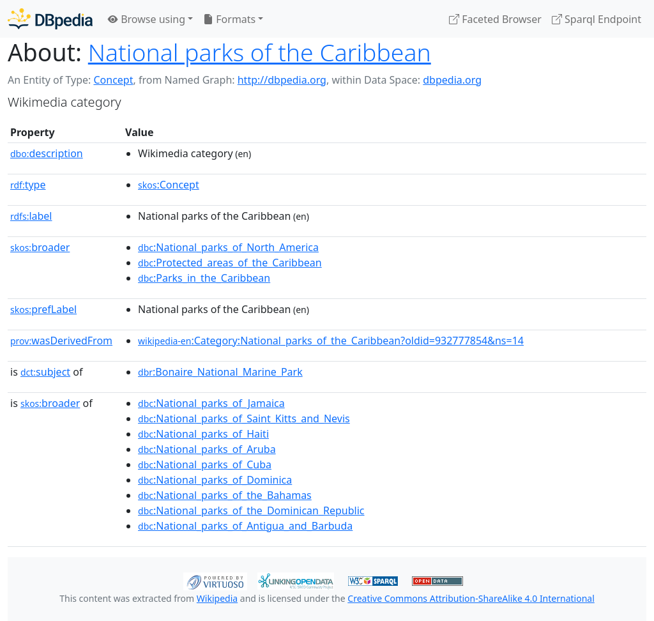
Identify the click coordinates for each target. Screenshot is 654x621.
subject (45, 372)
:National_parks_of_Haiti (203, 434)
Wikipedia (217, 598)
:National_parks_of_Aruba (207, 449)
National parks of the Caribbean (259, 52)
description (46, 153)
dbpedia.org (452, 80)
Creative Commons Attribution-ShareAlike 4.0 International (470, 598)
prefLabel (43, 309)
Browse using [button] (146, 19)
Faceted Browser (495, 19)
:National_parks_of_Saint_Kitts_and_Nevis (244, 418)
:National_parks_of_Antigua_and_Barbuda (245, 526)
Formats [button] (229, 19)
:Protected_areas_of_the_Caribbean (230, 263)
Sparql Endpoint (596, 19)
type (28, 185)
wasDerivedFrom (61, 341)
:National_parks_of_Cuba (204, 464)
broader (40, 247)
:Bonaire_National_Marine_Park (220, 372)
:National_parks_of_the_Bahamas (225, 495)
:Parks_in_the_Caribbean (204, 278)
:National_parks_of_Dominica (215, 480)
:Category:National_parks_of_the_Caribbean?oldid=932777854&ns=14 (331, 341)
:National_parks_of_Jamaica (211, 403)
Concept (113, 80)
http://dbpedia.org (282, 80)
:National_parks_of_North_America (228, 247)
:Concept (168, 185)
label (31, 216)
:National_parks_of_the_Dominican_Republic (251, 510)
